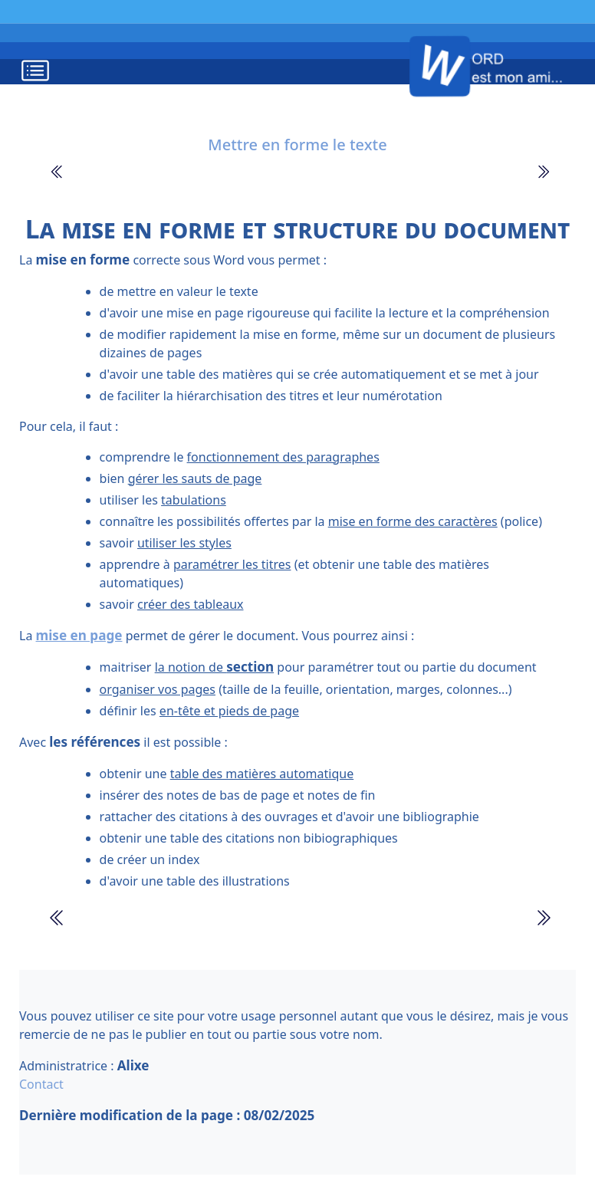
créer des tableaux (190, 604)
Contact (41, 1084)
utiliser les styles (184, 542)
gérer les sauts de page (195, 478)
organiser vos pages (157, 689)
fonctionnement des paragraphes (283, 457)
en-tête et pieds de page (229, 710)
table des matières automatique (262, 773)
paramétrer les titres (232, 564)
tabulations (193, 499)
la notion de (214, 667)
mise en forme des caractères (413, 521)
